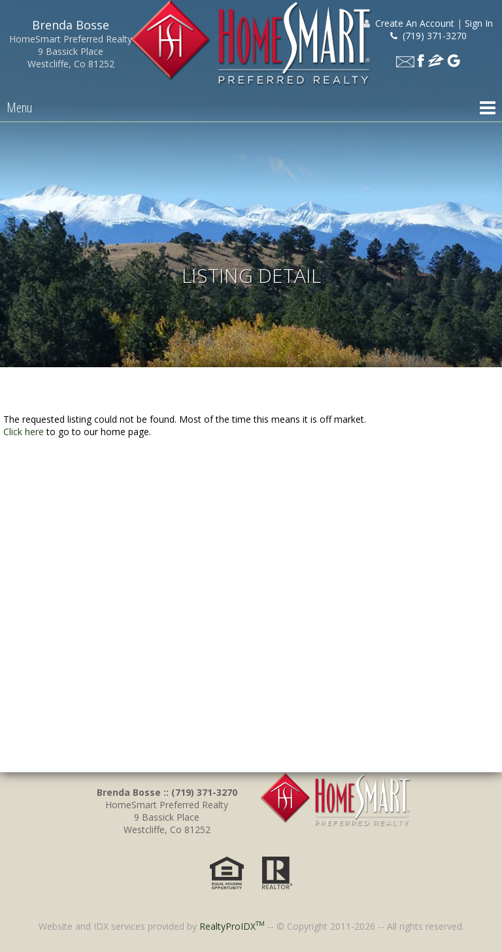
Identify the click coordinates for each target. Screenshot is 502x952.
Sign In (479, 23)
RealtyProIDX (232, 926)
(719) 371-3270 (428, 35)
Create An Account (414, 23)
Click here (23, 431)
